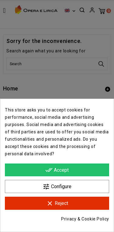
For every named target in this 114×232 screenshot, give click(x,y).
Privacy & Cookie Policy (85, 218)
